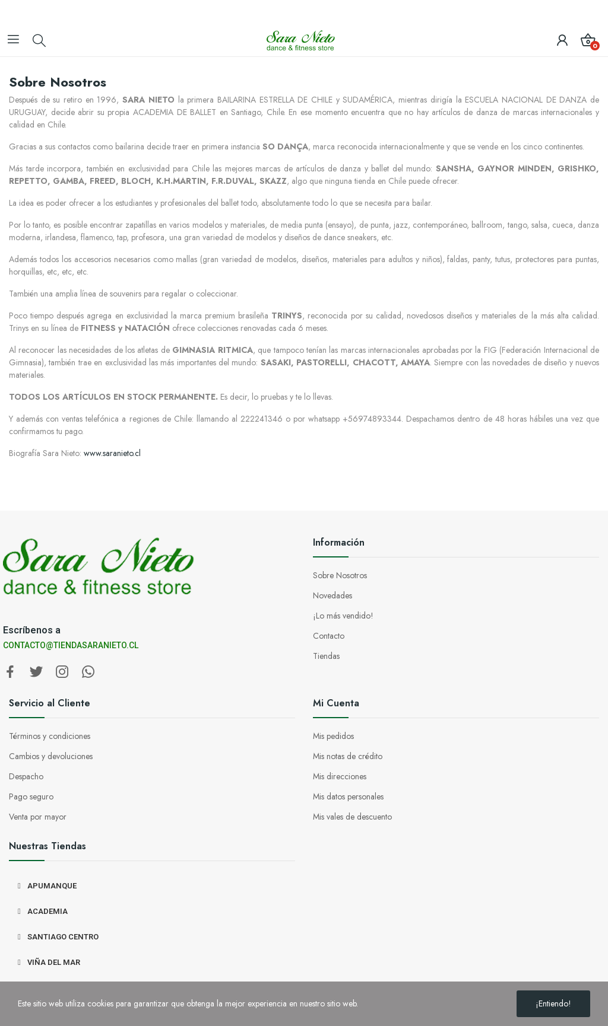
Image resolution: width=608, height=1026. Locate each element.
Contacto (328, 636)
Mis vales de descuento (352, 817)
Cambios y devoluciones (51, 756)
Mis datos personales (348, 796)
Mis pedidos (333, 736)
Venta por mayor (37, 817)
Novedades (332, 595)
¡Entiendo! (553, 1003)
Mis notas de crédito (347, 756)
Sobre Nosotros (340, 575)
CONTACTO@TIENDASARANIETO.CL (70, 645)
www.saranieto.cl (112, 453)
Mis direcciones (339, 776)
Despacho (26, 776)
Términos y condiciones (49, 736)
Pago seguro (31, 796)
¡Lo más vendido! (343, 616)
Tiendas (326, 656)
